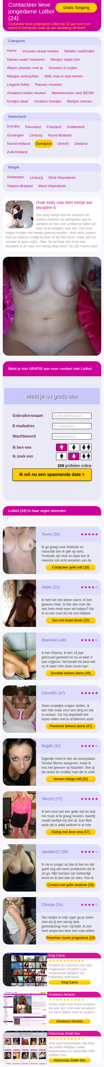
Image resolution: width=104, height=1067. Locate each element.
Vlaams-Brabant (20, 186)
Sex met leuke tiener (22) (70, 620)
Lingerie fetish (18, 84)
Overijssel (44, 143)
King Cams (70, 982)
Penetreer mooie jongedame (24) (70, 938)
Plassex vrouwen (48, 84)
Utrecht (63, 143)
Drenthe (13, 126)
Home (12, 50)
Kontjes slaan (18, 101)
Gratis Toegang (76, 7)
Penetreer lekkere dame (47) (71, 726)
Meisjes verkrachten (23, 76)
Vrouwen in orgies (63, 68)
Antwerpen (15, 177)
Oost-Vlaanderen (61, 177)
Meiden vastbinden (79, 51)
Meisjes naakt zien (65, 59)
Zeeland (80, 143)
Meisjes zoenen (79, 101)
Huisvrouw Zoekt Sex (69, 1060)
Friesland (54, 127)
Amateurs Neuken (69, 1021)
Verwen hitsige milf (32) (71, 779)
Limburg (35, 135)
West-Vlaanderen (52, 186)
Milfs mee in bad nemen (64, 76)
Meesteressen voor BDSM (73, 93)
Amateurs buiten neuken (26, 93)
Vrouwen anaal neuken (40, 51)
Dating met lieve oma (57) (71, 832)
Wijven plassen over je (25, 68)
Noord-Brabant (60, 135)
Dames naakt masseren (26, 59)
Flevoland (33, 127)
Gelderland (76, 127)
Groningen (15, 135)
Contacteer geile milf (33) (70, 567)
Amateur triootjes (47, 101)
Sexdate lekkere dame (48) (71, 673)
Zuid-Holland (17, 152)
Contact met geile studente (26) (70, 885)
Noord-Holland (18, 143)
